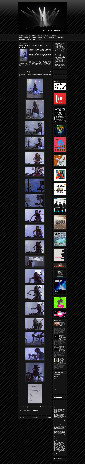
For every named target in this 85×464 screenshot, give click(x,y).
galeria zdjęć (39, 35)
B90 (55, 378)
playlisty (34, 37)
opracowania (53, 35)
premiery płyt (22, 39)
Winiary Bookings (57, 374)
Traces (37, 61)
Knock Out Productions (58, 382)
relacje (33, 35)
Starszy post (48, 417)
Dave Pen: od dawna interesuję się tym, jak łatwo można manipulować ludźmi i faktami (60, 325)
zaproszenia (60, 37)
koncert (37, 406)
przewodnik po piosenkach (24, 37)
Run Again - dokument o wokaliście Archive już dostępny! (61, 360)
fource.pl (56, 376)
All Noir (55, 391)
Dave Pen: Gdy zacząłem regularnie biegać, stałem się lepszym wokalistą (62, 337)
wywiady (46, 35)
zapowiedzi (21, 35)
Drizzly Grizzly (57, 380)
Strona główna (35, 417)
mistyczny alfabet (41, 37)
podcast (34, 39)
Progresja (56, 384)
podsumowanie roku (52, 37)
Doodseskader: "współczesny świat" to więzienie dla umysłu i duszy (62, 348)
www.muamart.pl (57, 72)
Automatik (56, 387)
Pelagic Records (57, 389)
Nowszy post (21, 417)
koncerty (29, 39)
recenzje (28, 35)
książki (40, 39)
